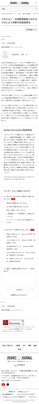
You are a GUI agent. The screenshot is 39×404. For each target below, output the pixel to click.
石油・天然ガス (7, 345)
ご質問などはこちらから (18, 295)
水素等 (18, 345)
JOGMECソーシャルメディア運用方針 (14, 397)
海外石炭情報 (26, 13)
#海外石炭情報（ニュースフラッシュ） (12, 47)
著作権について (23, 391)
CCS (24, 345)
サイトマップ (32, 397)
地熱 (29, 345)
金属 (35, 345)
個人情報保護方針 (8, 394)
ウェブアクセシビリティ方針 (26, 394)
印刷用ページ (31, 30)
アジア (3, 39)
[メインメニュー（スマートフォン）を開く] (35, 3)
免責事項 (11, 391)
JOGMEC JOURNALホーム (8, 13)
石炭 (3, 9)
